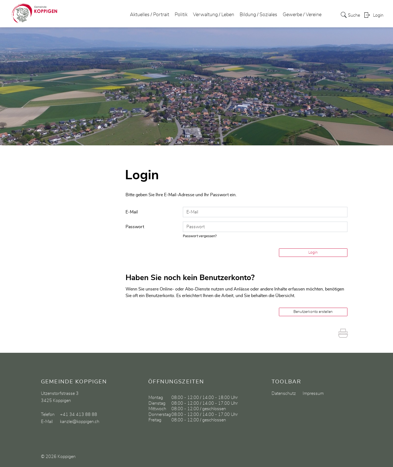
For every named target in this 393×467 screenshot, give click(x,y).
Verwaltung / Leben (213, 14)
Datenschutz (284, 393)
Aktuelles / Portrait (149, 14)
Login (378, 15)
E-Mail (132, 212)
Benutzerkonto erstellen (313, 312)
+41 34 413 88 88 (78, 414)
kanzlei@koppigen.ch (79, 421)
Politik (181, 14)
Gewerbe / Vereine (302, 14)
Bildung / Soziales (258, 14)
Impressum (313, 393)
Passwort (135, 227)
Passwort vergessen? (200, 236)
